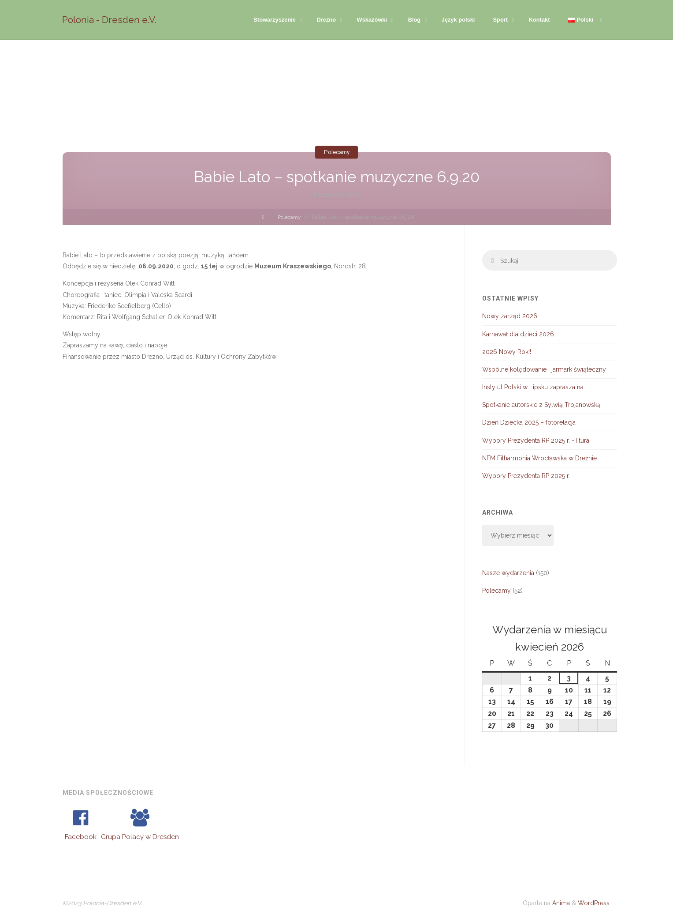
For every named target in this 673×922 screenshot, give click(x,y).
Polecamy (336, 151)
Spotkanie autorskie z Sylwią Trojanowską (541, 405)
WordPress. (594, 903)
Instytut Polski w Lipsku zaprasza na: (533, 387)
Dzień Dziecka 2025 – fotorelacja (529, 423)
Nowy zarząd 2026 (509, 316)
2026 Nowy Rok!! (506, 352)
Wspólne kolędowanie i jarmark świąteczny (544, 370)
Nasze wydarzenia (508, 573)
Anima (560, 903)
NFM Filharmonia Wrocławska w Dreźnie (539, 459)
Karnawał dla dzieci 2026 (518, 334)
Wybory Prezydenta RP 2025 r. (526, 476)
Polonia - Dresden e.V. (110, 19)
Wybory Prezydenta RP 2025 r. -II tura (535, 440)
